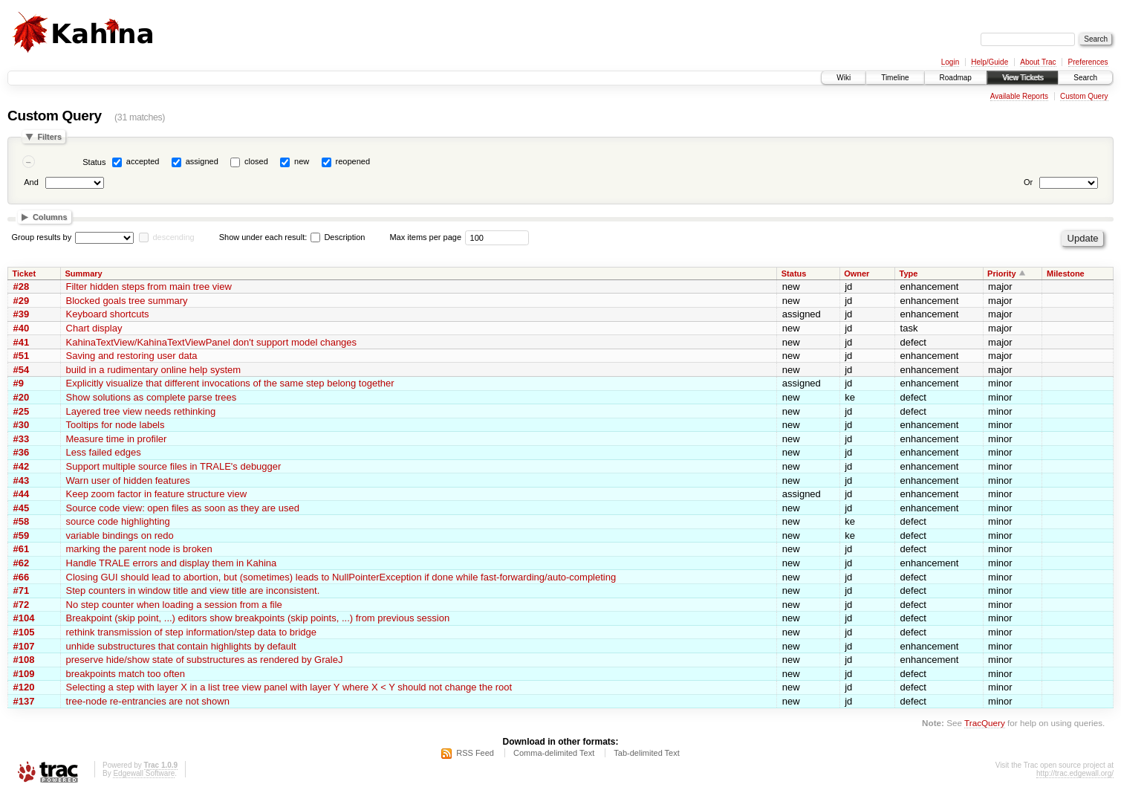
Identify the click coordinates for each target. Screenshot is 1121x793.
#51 (21, 355)
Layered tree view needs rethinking (141, 411)
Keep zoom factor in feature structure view (156, 493)
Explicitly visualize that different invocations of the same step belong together (230, 383)
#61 (21, 548)
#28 (21, 286)
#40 (21, 328)
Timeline (895, 78)
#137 (24, 701)
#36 (21, 452)
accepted (143, 161)
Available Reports (1019, 96)
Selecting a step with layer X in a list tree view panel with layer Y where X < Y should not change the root (289, 687)
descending (173, 237)
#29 (21, 300)
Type (909, 273)
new (301, 161)
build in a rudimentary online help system (153, 369)
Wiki (843, 78)
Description (338, 237)
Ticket (24, 273)
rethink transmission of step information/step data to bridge (191, 632)
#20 (21, 397)
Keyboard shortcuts (107, 314)
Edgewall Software (144, 773)
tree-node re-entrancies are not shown (148, 701)
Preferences (1088, 62)
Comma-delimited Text (553, 752)
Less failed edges (103, 452)
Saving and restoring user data (132, 355)
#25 (21, 411)
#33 (21, 438)
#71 (21, 590)
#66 (21, 577)
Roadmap (956, 78)
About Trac (1038, 62)
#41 (21, 342)
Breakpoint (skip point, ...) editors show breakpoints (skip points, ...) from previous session (258, 618)
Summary (84, 273)
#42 (21, 466)
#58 (21, 521)
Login (950, 62)
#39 (21, 314)
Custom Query (1084, 96)
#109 (24, 673)
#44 (21, 493)
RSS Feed (475, 752)
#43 (21, 480)
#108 (24, 659)
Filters (49, 136)
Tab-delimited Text (646, 752)
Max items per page (425, 237)
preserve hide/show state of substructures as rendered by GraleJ (204, 659)
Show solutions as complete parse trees (151, 397)
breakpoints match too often (125, 673)
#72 (21, 604)
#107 (24, 646)
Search (1085, 78)
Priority (1001, 273)
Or (1028, 182)
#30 (21, 424)
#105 (24, 632)
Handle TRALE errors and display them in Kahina (171, 563)
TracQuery (984, 723)
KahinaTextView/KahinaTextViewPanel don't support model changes (211, 342)
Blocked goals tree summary (127, 300)
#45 (21, 508)
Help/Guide (989, 62)
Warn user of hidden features (128, 480)
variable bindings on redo (120, 535)
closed (256, 161)
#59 (21, 535)
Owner (856, 273)
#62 (21, 563)
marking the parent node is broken (139, 548)
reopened (353, 161)
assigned (202, 161)
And (31, 182)
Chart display (94, 328)
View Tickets (1022, 78)
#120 (24, 687)
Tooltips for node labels (115, 424)
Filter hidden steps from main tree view (149, 286)
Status (93, 162)
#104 (24, 618)
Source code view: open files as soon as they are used (182, 508)
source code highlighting (118, 521)
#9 (18, 383)
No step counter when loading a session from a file (174, 604)
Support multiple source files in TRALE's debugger (174, 466)
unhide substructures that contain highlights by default (181, 646)
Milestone (1066, 273)
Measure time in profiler (116, 438)
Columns (50, 217)
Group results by (42, 237)
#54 (21, 369)
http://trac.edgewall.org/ (1075, 773)
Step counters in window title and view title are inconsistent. (193, 590)
